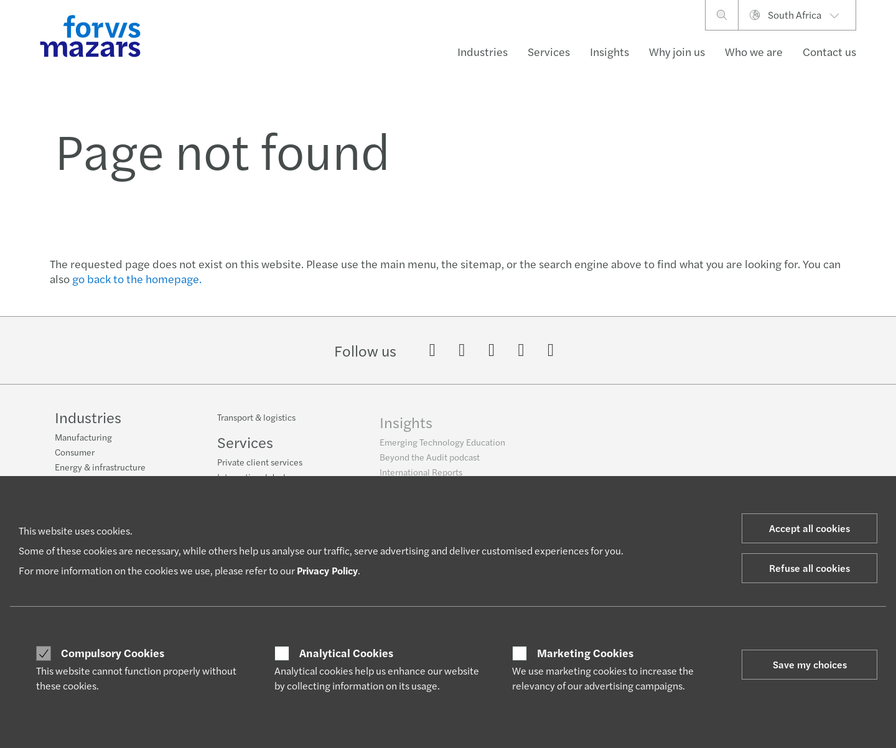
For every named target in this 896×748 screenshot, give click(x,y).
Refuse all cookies (809, 568)
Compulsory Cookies (112, 652)
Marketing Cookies (585, 652)
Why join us (677, 51)
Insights (609, 51)
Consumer (75, 459)
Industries (482, 51)
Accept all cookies (809, 528)
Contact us (829, 51)
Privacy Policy (327, 570)
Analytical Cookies (346, 652)
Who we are (754, 51)
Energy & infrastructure (100, 474)
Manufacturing (83, 444)
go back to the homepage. (137, 278)
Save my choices (810, 664)
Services (549, 51)
